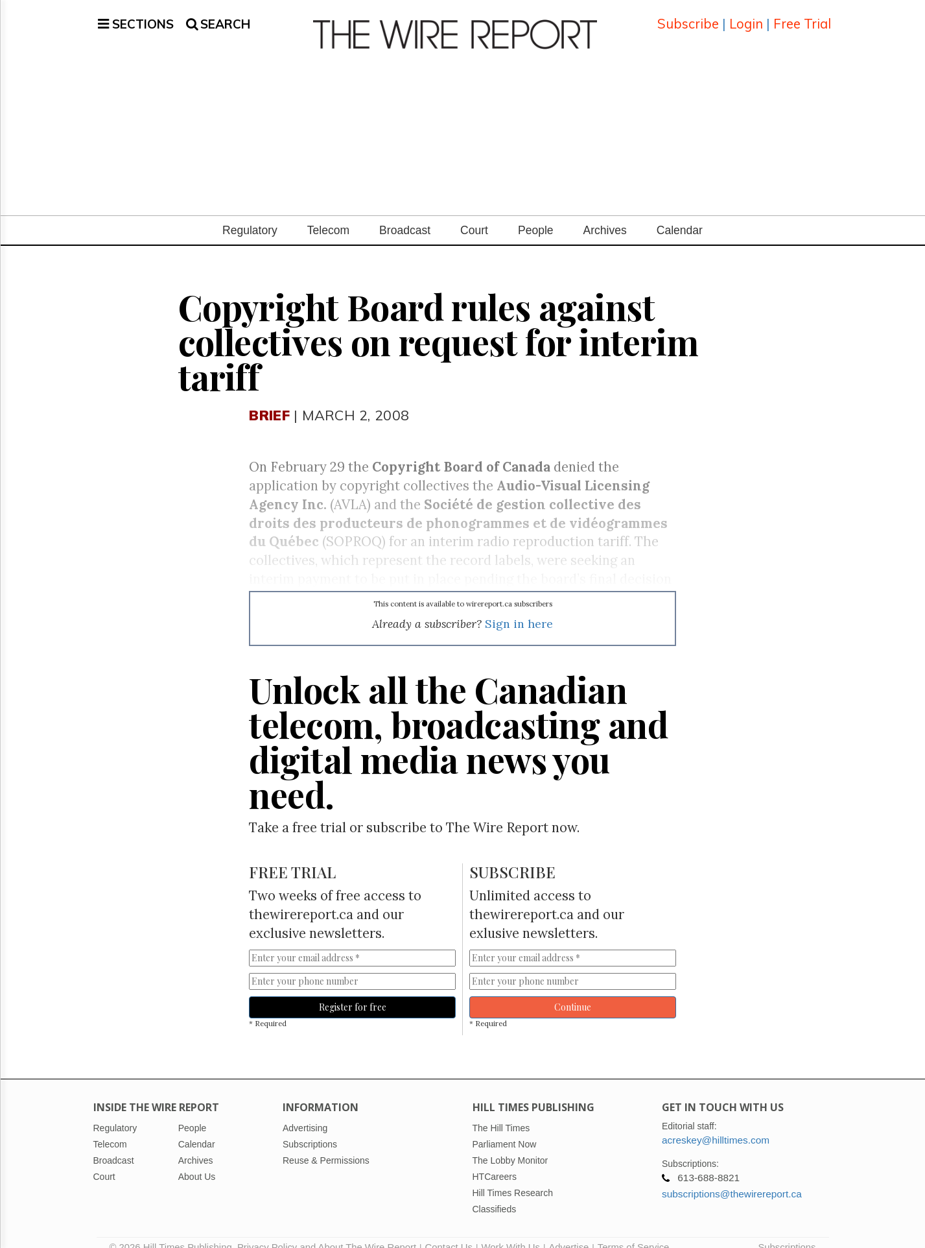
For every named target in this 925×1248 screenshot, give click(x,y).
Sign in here (519, 608)
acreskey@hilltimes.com (715, 1124)
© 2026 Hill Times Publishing (173, 1232)
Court (474, 214)
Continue (572, 991)
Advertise (568, 1232)
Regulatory (249, 214)
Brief (269, 399)
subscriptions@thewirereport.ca (732, 1178)
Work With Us (510, 1232)
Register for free (352, 991)
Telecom (328, 214)
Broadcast (404, 214)
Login (746, 16)
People (536, 214)
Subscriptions (786, 1232)
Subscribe (688, 16)
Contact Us (449, 1232)
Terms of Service (634, 1232)
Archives (605, 214)
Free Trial (802, 16)
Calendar (680, 214)
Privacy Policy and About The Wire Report (326, 1232)
